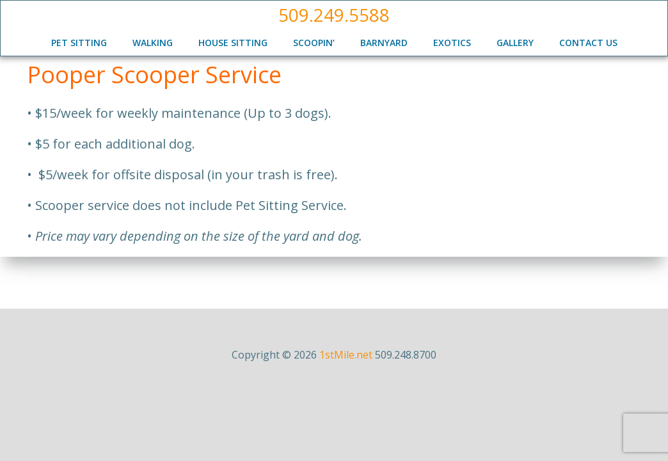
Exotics (452, 42)
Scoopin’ (314, 42)
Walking (152, 42)
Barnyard (384, 42)
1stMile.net (345, 355)
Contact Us (588, 42)
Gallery (515, 42)
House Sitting (232, 42)
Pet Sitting (79, 42)
